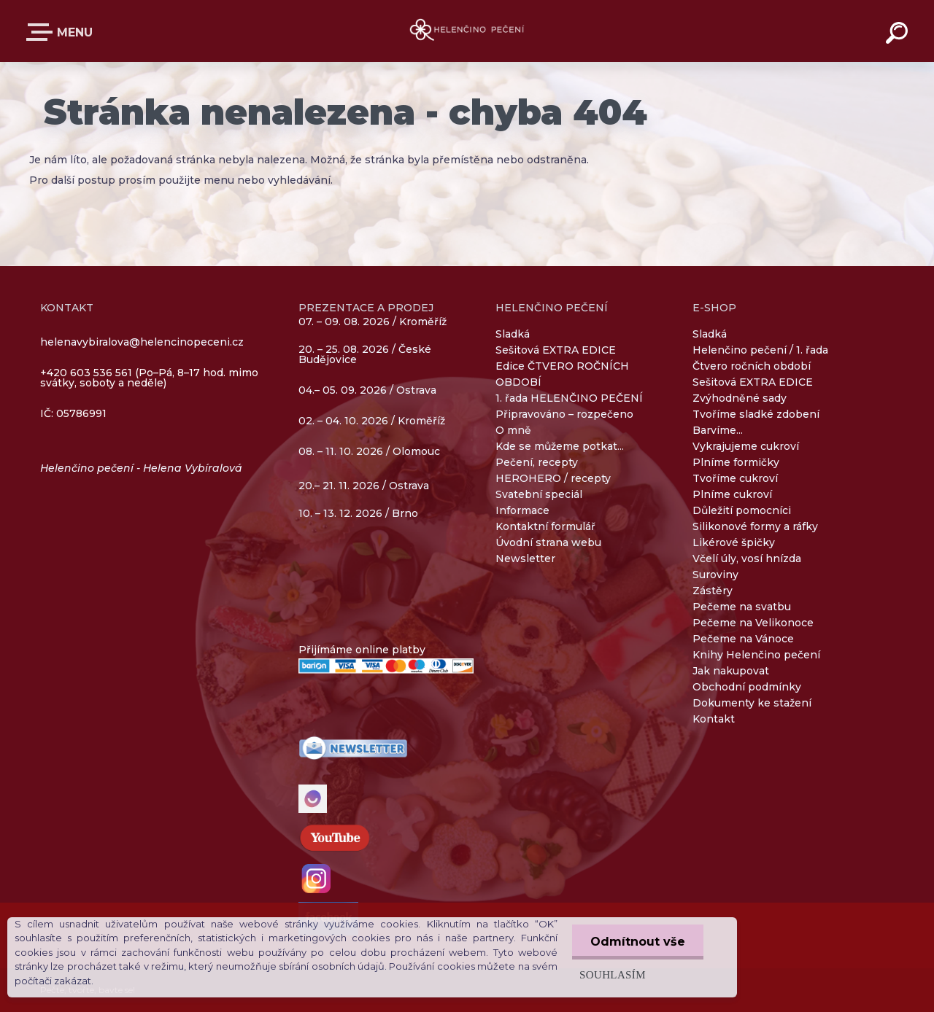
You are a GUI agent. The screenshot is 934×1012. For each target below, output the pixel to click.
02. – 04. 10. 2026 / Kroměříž (371, 421)
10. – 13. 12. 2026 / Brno (358, 513)
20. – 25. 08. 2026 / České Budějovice (364, 355)
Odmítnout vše (637, 942)
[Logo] (467, 31)
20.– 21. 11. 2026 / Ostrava (363, 485)
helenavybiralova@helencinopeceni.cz (142, 342)
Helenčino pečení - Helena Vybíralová (141, 468)
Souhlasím (612, 974)
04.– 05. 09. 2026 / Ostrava (367, 391)
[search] (899, 35)
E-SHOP (42, 32)
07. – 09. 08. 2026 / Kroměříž (372, 321)
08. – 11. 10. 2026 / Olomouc (369, 451)
